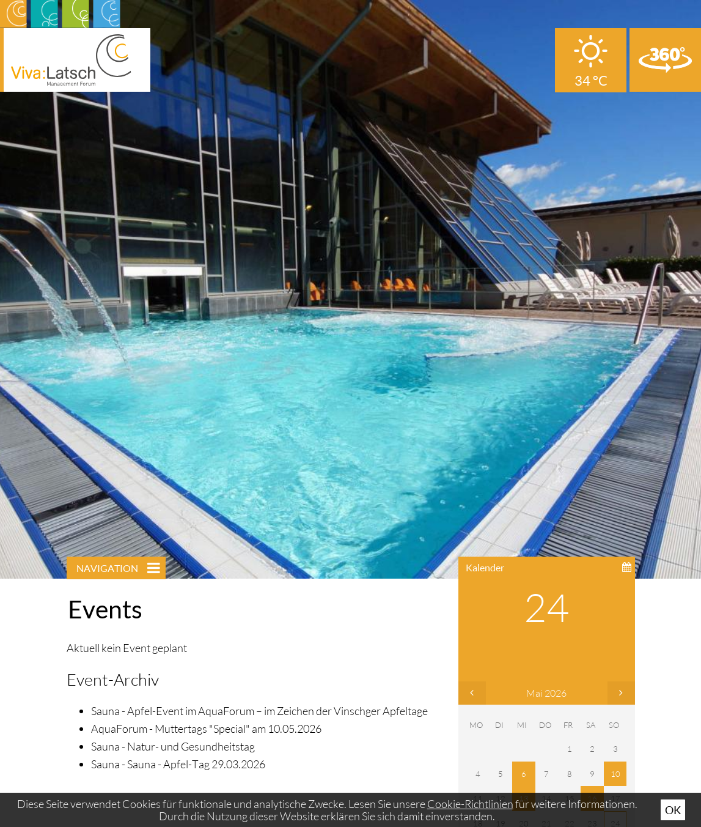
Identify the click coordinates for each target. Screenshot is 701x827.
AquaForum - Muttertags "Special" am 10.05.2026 (206, 728)
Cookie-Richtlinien (470, 804)
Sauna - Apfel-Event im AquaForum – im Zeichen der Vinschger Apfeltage (259, 711)
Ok (673, 810)
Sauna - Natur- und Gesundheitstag (173, 746)
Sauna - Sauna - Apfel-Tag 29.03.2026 (178, 764)
